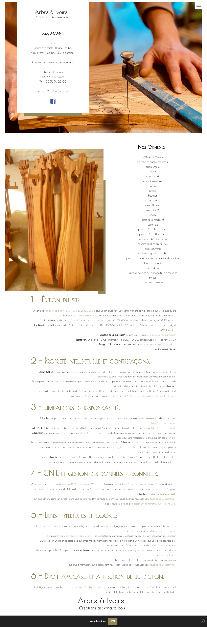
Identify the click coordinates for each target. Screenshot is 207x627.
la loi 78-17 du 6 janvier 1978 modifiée (84, 484)
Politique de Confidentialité (163, 498)
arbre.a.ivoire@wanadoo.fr (100, 320)
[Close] (203, 621)
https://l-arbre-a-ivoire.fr (83, 315)
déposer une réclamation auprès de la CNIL (154, 503)
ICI (113, 621)
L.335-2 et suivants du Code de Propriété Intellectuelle (149, 396)
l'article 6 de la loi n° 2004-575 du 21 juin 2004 (70, 310)
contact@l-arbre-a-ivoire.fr (53, 91)
